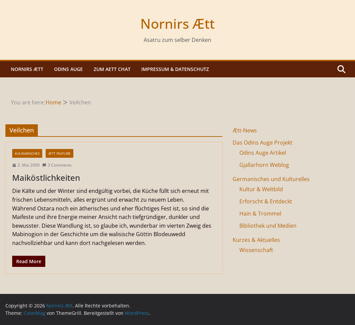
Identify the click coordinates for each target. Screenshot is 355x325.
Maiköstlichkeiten (46, 177)
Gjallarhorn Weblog (264, 165)
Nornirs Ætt (177, 23)
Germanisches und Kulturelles (271, 179)
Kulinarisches (27, 153)
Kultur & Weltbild (261, 189)
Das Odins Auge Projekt (262, 142)
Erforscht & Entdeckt (265, 201)
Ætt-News (245, 130)
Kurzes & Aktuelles (256, 240)
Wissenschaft (256, 250)
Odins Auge (68, 69)
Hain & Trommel (260, 213)
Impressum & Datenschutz (175, 69)
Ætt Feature (59, 153)
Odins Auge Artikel (262, 152)
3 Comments (57, 165)
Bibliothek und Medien (268, 225)
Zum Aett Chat (112, 69)
